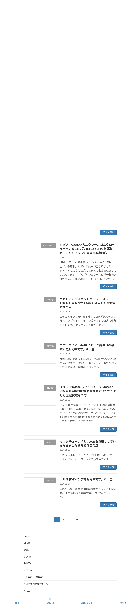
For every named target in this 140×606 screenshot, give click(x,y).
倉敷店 (28, 550)
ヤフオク (28, 556)
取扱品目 (28, 563)
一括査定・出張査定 (33, 577)
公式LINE (28, 570)
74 (76, 520)
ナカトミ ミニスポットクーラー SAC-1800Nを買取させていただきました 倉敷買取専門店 (88, 303)
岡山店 (27, 543)
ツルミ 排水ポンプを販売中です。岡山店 (86, 479)
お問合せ (28, 590)
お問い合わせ (86, 600)
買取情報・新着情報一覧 (36, 583)
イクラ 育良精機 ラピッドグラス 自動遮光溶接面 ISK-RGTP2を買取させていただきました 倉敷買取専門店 (88, 391)
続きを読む (108, 232)
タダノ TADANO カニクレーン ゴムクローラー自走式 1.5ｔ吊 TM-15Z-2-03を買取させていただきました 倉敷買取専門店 (87, 249)
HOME (27, 536)
